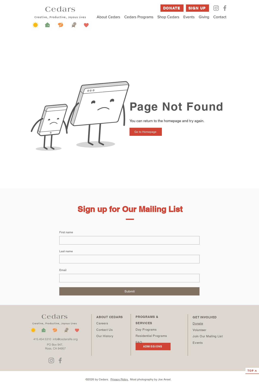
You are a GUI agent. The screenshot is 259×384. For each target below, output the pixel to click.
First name (66, 232)
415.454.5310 (43, 339)
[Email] (128, 278)
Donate (198, 323)
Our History (104, 336)
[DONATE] (172, 8)
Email (62, 270)
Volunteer (199, 330)
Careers (102, 323)
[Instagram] (216, 8)
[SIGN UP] (197, 8)
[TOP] (252, 371)
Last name (66, 251)
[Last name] (128, 259)
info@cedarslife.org (65, 339)
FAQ (139, 342)
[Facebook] (224, 8)
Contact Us (104, 329)
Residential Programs (151, 336)
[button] (108, 17)
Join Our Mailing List (208, 336)
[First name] (128, 240)
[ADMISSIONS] (153, 346)
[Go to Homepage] (146, 132)
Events (198, 342)
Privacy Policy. (119, 379)
